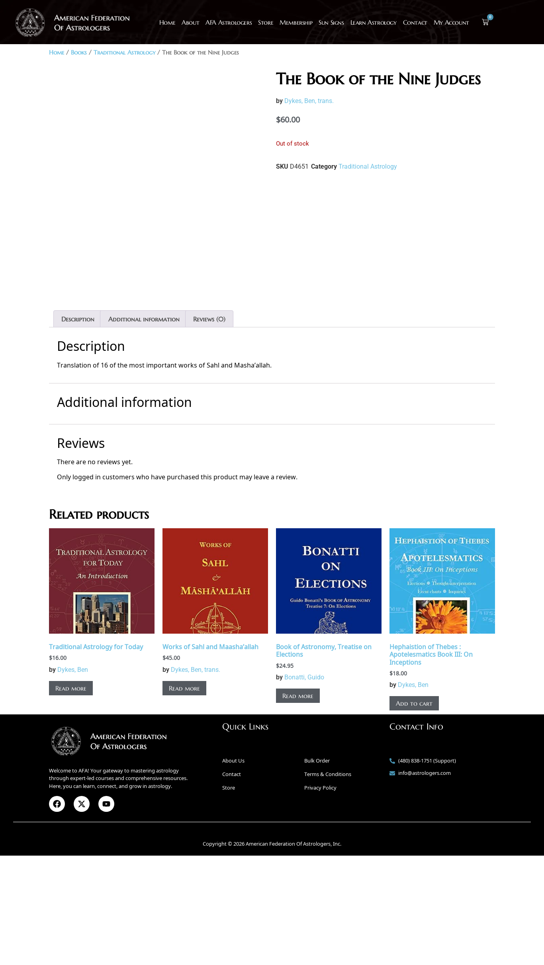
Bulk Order (317, 870)
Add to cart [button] (414, 813)
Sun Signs (331, 22)
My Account (451, 22)
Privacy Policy (320, 897)
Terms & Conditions (327, 883)
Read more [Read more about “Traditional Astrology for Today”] (70, 798)
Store (265, 22)
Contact (415, 22)
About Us (233, 870)
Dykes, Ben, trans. (309, 101)
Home (167, 22)
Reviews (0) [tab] (209, 428)
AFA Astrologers (228, 22)
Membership (296, 22)
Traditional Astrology (124, 52)
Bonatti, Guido (304, 786)
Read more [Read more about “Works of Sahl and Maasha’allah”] (184, 798)
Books (79, 52)
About (190, 22)
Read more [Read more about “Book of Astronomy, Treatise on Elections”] (297, 805)
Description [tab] (77, 428)
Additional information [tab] (144, 428)
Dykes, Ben (72, 779)
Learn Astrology (373, 22)
